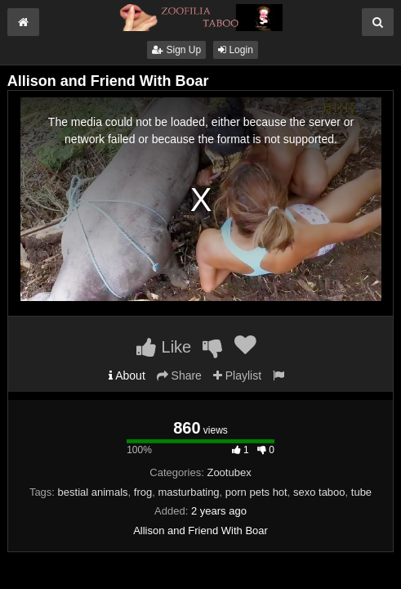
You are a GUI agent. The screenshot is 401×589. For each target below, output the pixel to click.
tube (361, 492)
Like (163, 347)
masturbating (188, 492)
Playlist (237, 375)
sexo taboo (319, 492)
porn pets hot (256, 492)
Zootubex (229, 472)
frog (143, 492)
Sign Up (176, 50)
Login (235, 50)
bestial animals (93, 492)
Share (179, 375)
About (127, 375)
